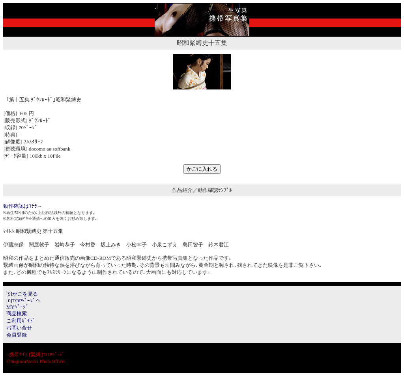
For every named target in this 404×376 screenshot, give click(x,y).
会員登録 (16, 335)
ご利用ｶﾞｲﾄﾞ (21, 321)
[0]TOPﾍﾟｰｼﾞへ (23, 300)
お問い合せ (19, 328)
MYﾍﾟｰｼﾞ (17, 307)
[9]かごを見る (22, 294)
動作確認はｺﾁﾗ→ (22, 206)
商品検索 (16, 313)
